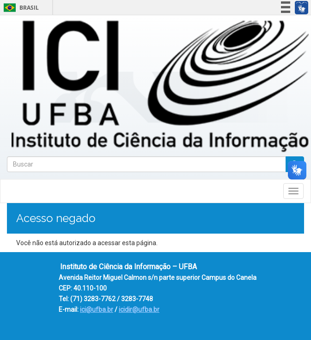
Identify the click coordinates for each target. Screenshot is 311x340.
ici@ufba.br (96, 309)
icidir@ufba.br (139, 309)
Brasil (19, 8)
